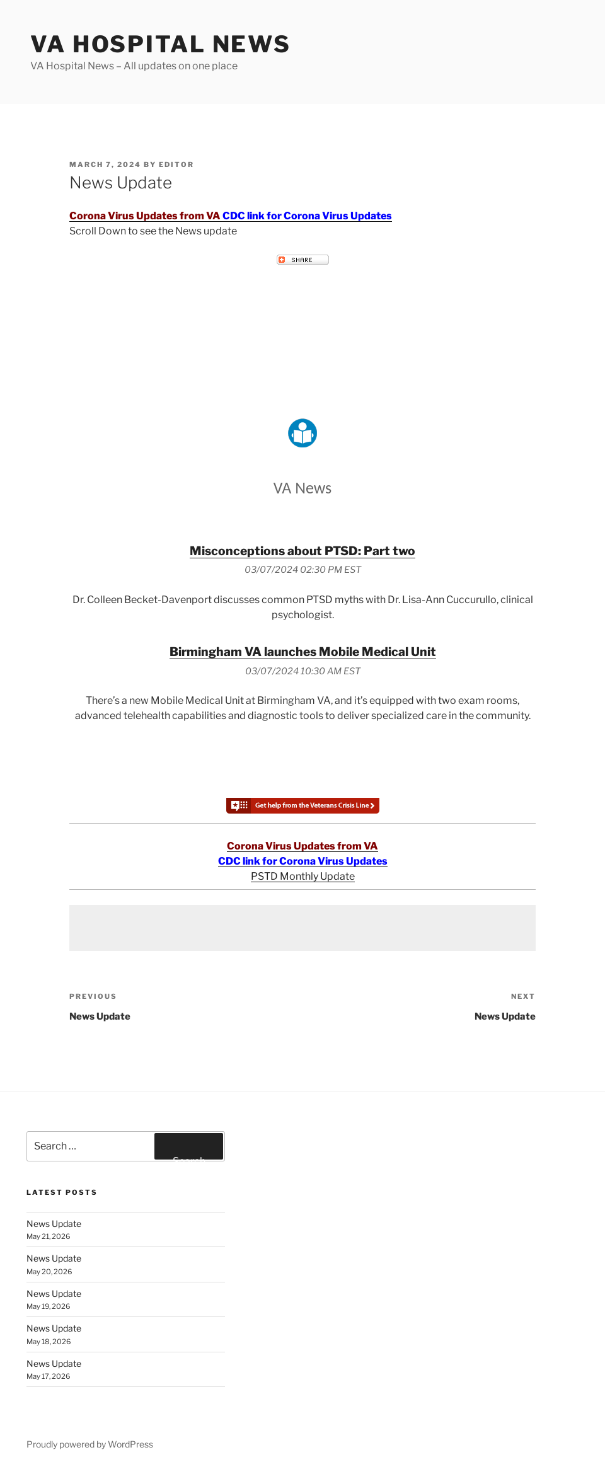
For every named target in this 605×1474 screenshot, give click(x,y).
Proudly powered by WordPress (89, 1444)
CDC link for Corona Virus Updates (307, 216)
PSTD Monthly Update (303, 876)
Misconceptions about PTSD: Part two (302, 550)
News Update (53, 1223)
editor (176, 164)
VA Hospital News (160, 44)
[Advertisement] (302, 928)
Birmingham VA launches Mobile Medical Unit (303, 651)
